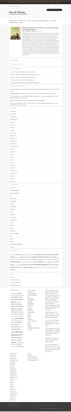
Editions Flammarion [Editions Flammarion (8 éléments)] (26, 257)
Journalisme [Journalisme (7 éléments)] (36, 262)
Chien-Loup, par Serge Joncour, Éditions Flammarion (22, 80)
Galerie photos (13, 2)
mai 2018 (12, 130)
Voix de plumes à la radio (16, 22)
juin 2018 (12, 127)
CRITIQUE (12, 204)
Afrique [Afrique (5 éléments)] (11, 254)
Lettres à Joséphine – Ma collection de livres (20, 89)
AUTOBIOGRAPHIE (14, 190)
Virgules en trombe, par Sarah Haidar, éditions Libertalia (23, 77)
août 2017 (12, 149)
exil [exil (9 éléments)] (55, 259)
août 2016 (12, 176)
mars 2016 (12, 178)
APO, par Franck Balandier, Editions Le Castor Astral (52, 333)
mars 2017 (12, 162)
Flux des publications (15, 280)
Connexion (12, 277)
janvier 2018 (13, 135)
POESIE (12, 225)
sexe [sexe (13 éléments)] (25, 267)
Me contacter (22, 2)
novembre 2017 (13, 141)
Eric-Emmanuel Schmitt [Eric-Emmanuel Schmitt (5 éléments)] (49, 259)
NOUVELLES (13, 217)
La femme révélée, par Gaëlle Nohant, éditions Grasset (23, 72)
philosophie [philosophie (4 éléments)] (17, 265)
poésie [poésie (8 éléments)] (20, 265)
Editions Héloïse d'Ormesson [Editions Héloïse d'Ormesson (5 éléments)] (16, 310)
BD (10, 196)
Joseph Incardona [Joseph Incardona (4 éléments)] (30, 262)
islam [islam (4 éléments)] (21, 262)
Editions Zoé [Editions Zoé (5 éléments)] (30, 259)
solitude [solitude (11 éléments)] (29, 267)
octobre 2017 (13, 143)
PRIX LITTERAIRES (14, 233)
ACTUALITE (12, 188)
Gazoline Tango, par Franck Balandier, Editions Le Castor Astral (52, 349)
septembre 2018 (14, 119)
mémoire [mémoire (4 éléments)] (53, 262)
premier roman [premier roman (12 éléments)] (28, 264)
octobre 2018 (13, 117)
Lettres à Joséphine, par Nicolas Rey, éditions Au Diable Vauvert (25, 74)
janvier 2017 (13, 168)
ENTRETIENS (13, 206)
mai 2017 (12, 157)
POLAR (11, 228)
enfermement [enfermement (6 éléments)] (41, 259)
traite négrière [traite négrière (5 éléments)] (48, 267)
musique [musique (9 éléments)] (49, 262)
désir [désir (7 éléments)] (36, 255)
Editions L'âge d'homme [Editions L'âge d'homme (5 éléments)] (23, 259)
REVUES (12, 239)
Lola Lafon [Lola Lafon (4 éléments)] (45, 262)
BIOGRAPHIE (13, 198)
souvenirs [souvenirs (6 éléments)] (34, 267)
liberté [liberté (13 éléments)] (41, 261)
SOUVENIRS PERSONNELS (16, 244)
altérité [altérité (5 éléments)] (14, 254)
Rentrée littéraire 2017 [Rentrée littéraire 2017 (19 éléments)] (43, 264)
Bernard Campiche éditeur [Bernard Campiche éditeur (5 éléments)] (26, 254)
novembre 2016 (13, 170)
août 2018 (12, 122)
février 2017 (13, 165)
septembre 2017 (14, 146)
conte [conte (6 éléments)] (33, 255)
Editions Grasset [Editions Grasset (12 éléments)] (50, 257)
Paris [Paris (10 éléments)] (57, 262)
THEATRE (12, 247)
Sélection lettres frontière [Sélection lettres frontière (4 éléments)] (41, 267)
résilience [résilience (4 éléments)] (21, 267)
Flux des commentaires (15, 282)
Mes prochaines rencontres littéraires (37, 2)
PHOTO (12, 223)
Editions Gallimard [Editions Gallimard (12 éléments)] (38, 257)
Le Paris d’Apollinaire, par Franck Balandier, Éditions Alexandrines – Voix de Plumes (29, 96)
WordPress (59, 408)
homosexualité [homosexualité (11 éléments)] (15, 262)
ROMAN (33, 31)
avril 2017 (12, 160)
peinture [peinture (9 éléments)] (12, 265)
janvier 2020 (13, 111)
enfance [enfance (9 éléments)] (35, 259)
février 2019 (13, 114)
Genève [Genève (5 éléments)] (57, 259)
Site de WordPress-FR (15, 285)
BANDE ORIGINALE (26, 31)
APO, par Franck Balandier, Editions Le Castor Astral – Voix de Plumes (26, 103)
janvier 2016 (13, 181)
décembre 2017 (13, 138)
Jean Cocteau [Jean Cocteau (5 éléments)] (24, 262)
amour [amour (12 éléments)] (18, 254)
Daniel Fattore (13, 100)
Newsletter (52, 2)
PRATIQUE (12, 231)
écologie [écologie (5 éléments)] (56, 267)
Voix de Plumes (17, 12)
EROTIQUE (12, 209)
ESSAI (11, 212)
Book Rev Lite (42, 408)
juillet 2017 (12, 152)
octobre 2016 (13, 173)
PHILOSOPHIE (13, 220)
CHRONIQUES (13, 201)
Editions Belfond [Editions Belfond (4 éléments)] (17, 257)
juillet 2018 (12, 125)
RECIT (11, 236)
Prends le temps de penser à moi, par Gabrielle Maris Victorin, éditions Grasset (38, 93)
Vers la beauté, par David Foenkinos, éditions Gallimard (32, 100)
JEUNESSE (12, 215)
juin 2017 (12, 154)
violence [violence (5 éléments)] (52, 267)
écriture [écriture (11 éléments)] (12, 270)
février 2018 (13, 133)
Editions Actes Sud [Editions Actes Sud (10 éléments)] (43, 254)
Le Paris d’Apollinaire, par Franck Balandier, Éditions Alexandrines (25, 82)
